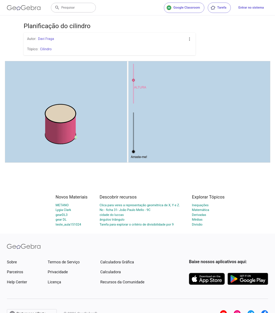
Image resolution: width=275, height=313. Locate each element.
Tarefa (218, 7)
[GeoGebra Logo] (24, 7)
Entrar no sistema (251, 7)
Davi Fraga (46, 39)
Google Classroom (183, 7)
